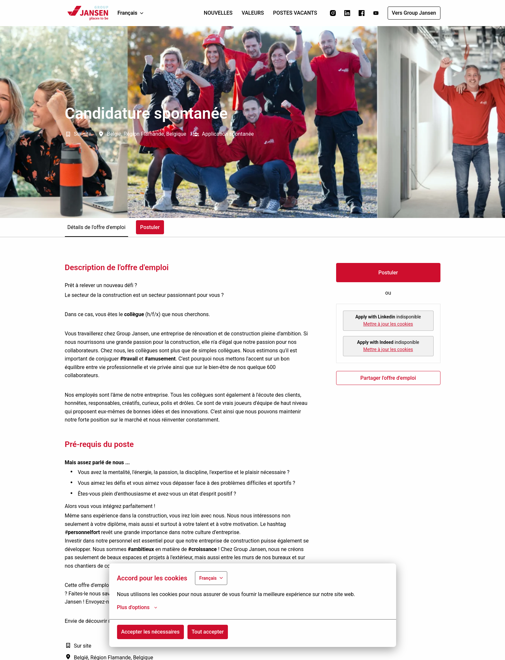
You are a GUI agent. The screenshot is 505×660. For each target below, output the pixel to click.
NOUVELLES (218, 13)
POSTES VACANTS (295, 13)
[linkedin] (347, 13)
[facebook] (361, 13)
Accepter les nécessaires (150, 632)
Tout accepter (208, 632)
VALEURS (253, 13)
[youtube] (375, 13)
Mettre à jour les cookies (388, 324)
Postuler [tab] (150, 227)
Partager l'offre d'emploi (388, 378)
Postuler (388, 272)
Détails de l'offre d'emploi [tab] (96, 227)
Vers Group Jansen (414, 13)
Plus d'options (137, 607)
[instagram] (332, 13)
